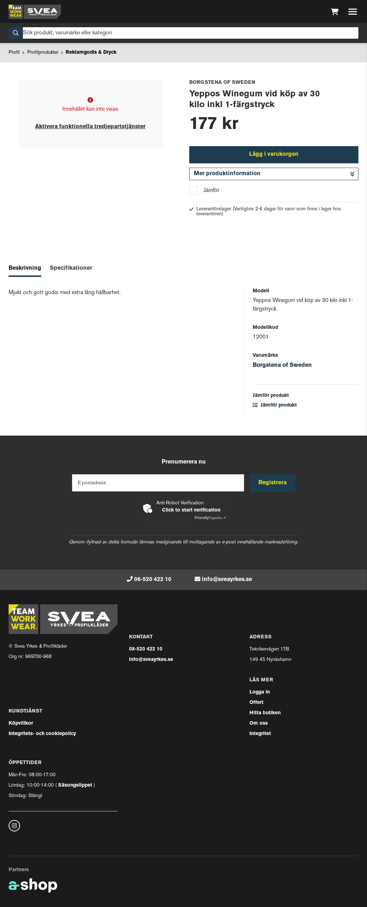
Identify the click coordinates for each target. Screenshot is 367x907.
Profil (14, 52)
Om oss (258, 723)
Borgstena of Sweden (282, 365)
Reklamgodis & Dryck (91, 52)
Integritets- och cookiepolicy (42, 733)
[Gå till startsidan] (35, 12)
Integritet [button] (260, 733)
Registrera (272, 482)
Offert (256, 702)
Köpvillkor (21, 723)
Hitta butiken (265, 713)
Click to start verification (191, 510)
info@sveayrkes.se (227, 579)
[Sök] (183, 33)
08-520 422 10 (152, 579)
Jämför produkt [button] (275, 405)
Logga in (259, 692)
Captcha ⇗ (210, 518)
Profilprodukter (42, 52)
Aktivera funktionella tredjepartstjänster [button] (90, 126)
